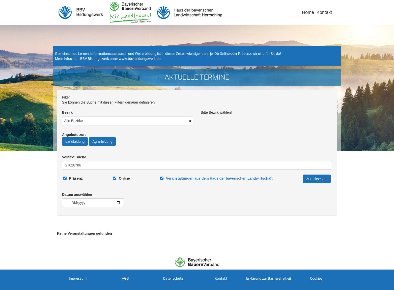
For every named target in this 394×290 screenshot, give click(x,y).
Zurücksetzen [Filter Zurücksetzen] (316, 179)
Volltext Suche (74, 157)
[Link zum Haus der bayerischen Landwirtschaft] (219, 178)
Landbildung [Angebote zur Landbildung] (75, 141)
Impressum (78, 278)
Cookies (316, 278)
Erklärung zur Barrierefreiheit (268, 278)
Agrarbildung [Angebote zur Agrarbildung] (102, 141)
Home (308, 12)
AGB (125, 278)
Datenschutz (173, 278)
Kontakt (324, 12)
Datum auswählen (77, 194)
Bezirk (67, 112)
